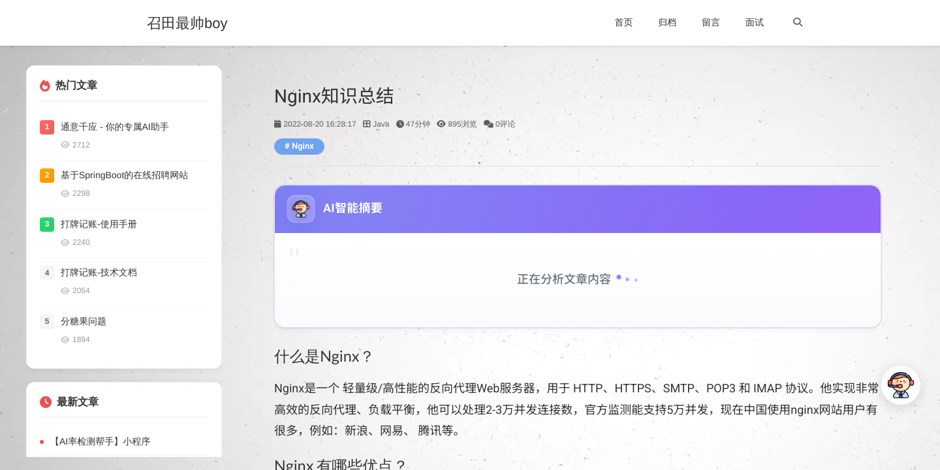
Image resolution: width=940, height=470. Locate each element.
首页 (623, 22)
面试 (754, 22)
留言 (711, 22)
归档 (667, 22)
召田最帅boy (187, 23)
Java (381, 124)
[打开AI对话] (900, 385)
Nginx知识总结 (334, 96)
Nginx (303, 146)
